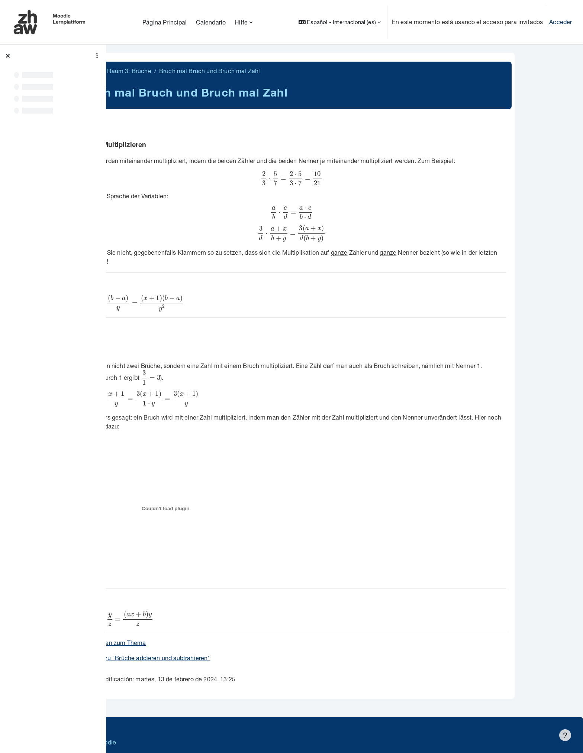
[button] (340, 22)
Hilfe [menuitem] (241, 22)
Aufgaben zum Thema (172, 642)
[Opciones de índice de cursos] (97, 56)
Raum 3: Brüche (185, 70)
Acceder (560, 21)
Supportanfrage (183, 727)
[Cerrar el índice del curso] (8, 56)
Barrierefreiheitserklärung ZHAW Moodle (172, 742)
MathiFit (144, 70)
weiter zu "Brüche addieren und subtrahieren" (204, 657)
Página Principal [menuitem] (164, 22)
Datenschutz (134, 727)
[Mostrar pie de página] (565, 735)
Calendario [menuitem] (211, 22)
